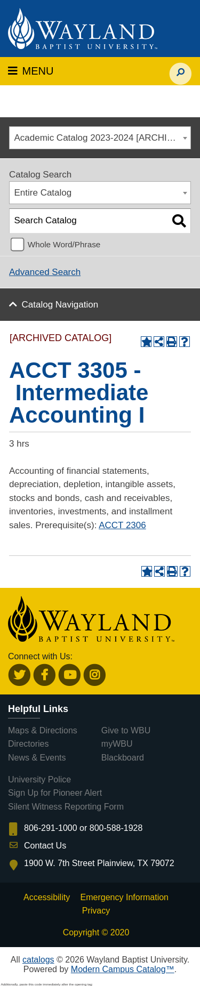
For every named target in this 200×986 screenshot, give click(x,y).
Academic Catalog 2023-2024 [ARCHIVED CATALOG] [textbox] (102, 138)
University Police (39, 779)
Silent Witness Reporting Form (66, 806)
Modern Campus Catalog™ (122, 969)
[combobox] (100, 137)
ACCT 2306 (122, 525)
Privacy (96, 910)
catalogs (38, 959)
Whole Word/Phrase (64, 244)
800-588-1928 (116, 828)
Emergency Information (125, 897)
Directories (28, 743)
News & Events (37, 757)
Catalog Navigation (60, 305)
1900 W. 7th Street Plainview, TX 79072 (99, 863)
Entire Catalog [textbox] (43, 193)
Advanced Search (45, 272)
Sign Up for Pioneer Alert (55, 792)
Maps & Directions (42, 730)
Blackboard (122, 757)
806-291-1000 (50, 828)
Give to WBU (125, 730)
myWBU (117, 743)
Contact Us (45, 845)
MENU (30, 71)
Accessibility (46, 897)
